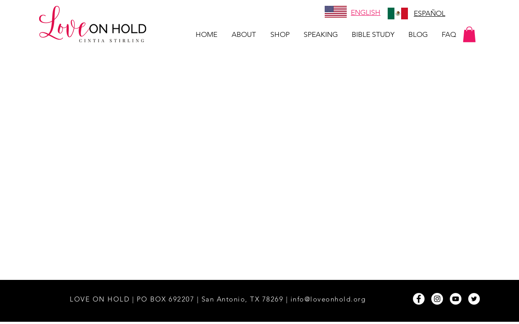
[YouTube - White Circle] (455, 299)
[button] (469, 34)
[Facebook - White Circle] (419, 299)
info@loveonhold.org (328, 299)
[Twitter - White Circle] (474, 299)
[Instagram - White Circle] (437, 299)
